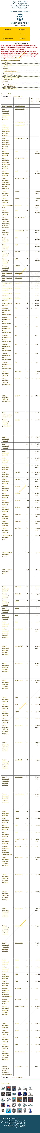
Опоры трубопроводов (9, 86)
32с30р (17, 412)
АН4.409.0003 (19, 926)
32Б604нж (18, 288)
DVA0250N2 (18, 205)
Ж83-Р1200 (18, 371)
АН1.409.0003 (19, 943)
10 (14, 96)
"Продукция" (18, 58)
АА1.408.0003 (18, 725)
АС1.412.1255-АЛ (20, 138)
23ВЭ (16, 244)
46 (21, 96)
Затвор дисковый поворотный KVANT (7, 537)
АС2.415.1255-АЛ (20, 178)
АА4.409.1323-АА (19, 794)
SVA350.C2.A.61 (19, 230)
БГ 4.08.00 (18, 846)
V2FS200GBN (18, 273)
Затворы (5, 68)
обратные (8, 69)
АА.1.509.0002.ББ (20, 106)
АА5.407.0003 (18, 680)
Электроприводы (7, 79)
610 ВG (17, 601)
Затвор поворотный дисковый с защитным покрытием (5, 633)
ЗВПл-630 (17, 251)
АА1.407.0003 (18, 629)
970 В (16, 615)
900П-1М (17, 266)
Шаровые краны (7, 64)
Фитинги (5, 81)
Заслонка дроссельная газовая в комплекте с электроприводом (7, 850)
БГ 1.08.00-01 (18, 1066)
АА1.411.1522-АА (19, 1051)
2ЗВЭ (16, 151)
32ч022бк (17, 378)
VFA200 (17, 191)
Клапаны (5, 66)
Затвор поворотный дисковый (5, 153)
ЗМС (16, 308)
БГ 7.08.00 (18, 999)
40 (19, 96)
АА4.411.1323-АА (19, 1006)
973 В (16, 622)
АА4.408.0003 (18, 742)
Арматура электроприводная (11, 77)
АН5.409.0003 (19, 908)
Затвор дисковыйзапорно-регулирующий (7, 414)
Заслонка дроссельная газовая (5, 1001)
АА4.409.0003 (18, 857)
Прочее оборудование (9, 84)
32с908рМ (18, 472)
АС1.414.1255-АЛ (20, 158)
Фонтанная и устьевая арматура (12, 75)
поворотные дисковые (11, 71)
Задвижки (5, 62)
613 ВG (17, 608)
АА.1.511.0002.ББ (20, 122)
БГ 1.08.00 (18, 988)
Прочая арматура (8, 73)
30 (18, 96)
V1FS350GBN (18, 278)
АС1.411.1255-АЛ (20, 125)
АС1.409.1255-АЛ (20, 109)
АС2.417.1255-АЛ (20, 217)
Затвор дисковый (7, 106)
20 (16, 96)
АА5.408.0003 (18, 777)
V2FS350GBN (18, 283)
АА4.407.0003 (18, 646)
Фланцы (5, 83)
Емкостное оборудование (10, 88)
